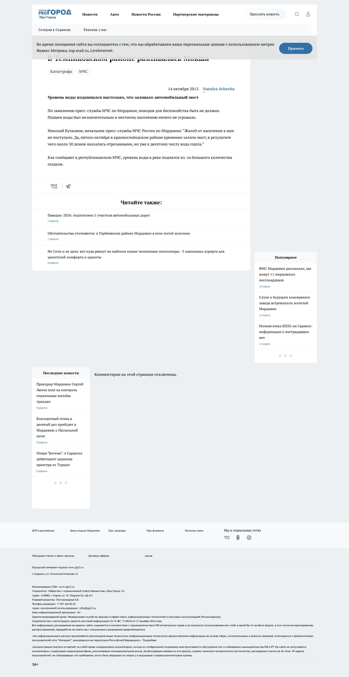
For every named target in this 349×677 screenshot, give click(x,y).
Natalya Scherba (219, 88)
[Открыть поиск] (296, 14)
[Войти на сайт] (308, 14)
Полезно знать (194, 530)
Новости (90, 14)
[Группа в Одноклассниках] (237, 537)
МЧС (83, 71)
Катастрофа (61, 71)
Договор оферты (98, 555)
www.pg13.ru (76, 567)
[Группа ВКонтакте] (226, 537)
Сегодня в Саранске (55, 30)
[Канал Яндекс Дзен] (249, 537)
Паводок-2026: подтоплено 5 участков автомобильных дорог (141, 218)
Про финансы (155, 530)
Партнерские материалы (196, 14)
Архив (148, 555)
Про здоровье (117, 530)
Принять (296, 48)
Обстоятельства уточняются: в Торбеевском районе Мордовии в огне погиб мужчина (141, 236)
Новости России (146, 14)
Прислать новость (264, 14)
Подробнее (149, 640)
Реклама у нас (95, 30)
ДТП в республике (43, 530)
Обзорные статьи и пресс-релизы (53, 555)
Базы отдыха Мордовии (85, 530)
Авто (114, 14)
